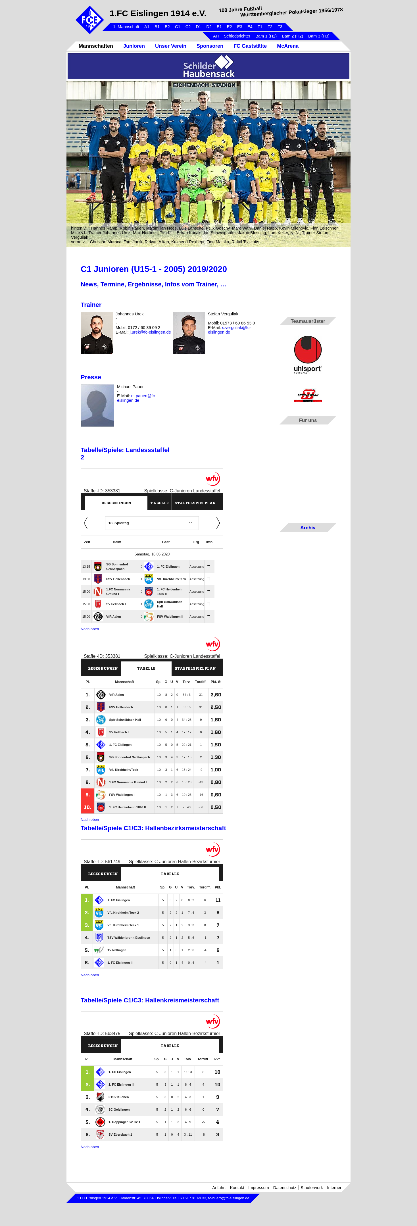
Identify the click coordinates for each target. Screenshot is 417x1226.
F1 (260, 26)
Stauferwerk (312, 1187)
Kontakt (237, 1187)
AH (216, 36)
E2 (229, 26)
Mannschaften (96, 46)
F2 (270, 26)
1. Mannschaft (126, 26)
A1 (146, 26)
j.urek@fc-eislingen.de (150, 332)
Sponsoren (210, 46)
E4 (250, 26)
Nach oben (90, 629)
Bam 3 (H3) (319, 36)
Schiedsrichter (237, 36)
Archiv (307, 527)
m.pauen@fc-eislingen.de (136, 398)
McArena (288, 46)
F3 (280, 26)
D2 (209, 26)
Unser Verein (170, 46)
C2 (188, 26)
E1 (219, 26)
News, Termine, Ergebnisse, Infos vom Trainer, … (153, 284)
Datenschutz (284, 1187)
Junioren (134, 46)
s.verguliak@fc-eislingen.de (229, 329)
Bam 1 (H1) (266, 36)
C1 (177, 26)
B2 (167, 26)
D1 (198, 26)
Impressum (258, 1187)
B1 (157, 26)
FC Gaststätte (250, 46)
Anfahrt (219, 1187)
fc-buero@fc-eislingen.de (228, 1198)
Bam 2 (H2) (292, 36)
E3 (239, 26)
